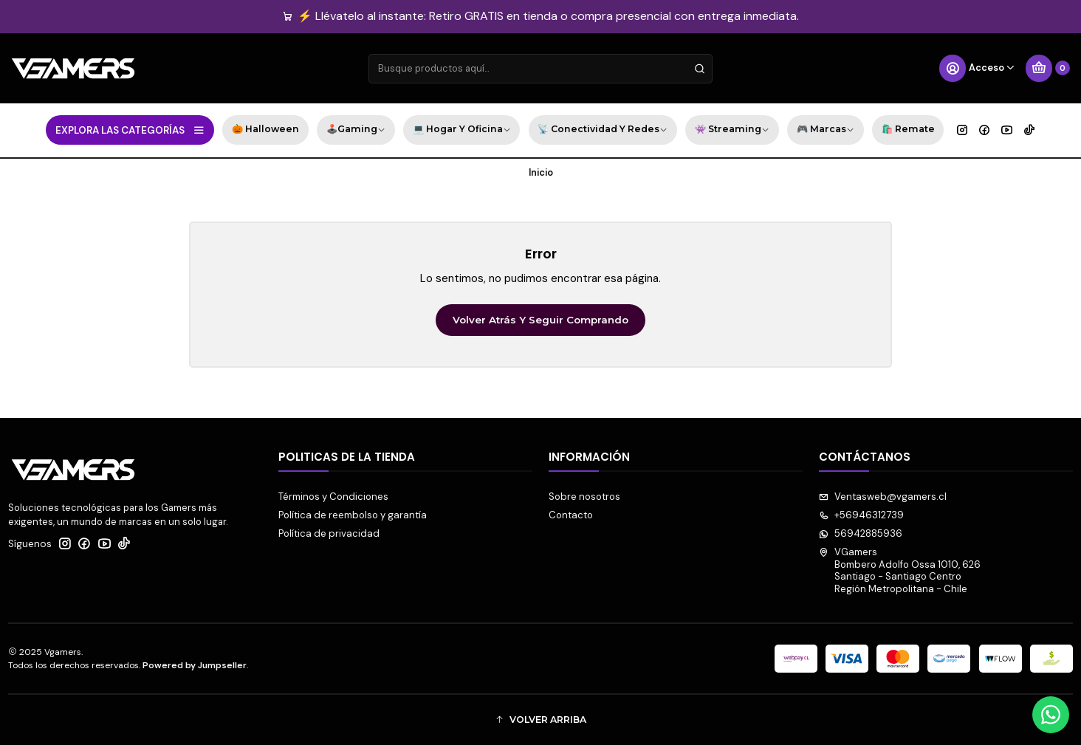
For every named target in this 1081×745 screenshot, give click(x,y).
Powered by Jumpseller (195, 665)
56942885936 (860, 533)
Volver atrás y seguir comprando (540, 320)
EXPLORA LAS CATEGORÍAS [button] (130, 130)
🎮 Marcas (825, 130)
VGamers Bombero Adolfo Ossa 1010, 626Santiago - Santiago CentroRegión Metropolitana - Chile (900, 570)
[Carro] (1048, 68)
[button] (540, 719)
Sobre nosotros (584, 496)
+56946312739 (861, 515)
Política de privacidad (329, 533)
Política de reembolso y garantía (352, 515)
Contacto (571, 515)
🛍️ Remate (908, 128)
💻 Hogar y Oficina (462, 130)
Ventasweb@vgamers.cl (883, 496)
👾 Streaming (732, 130)
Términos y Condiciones (333, 496)
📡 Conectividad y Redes (603, 130)
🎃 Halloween (265, 128)
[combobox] (540, 68)
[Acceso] (977, 68)
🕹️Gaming (355, 130)
